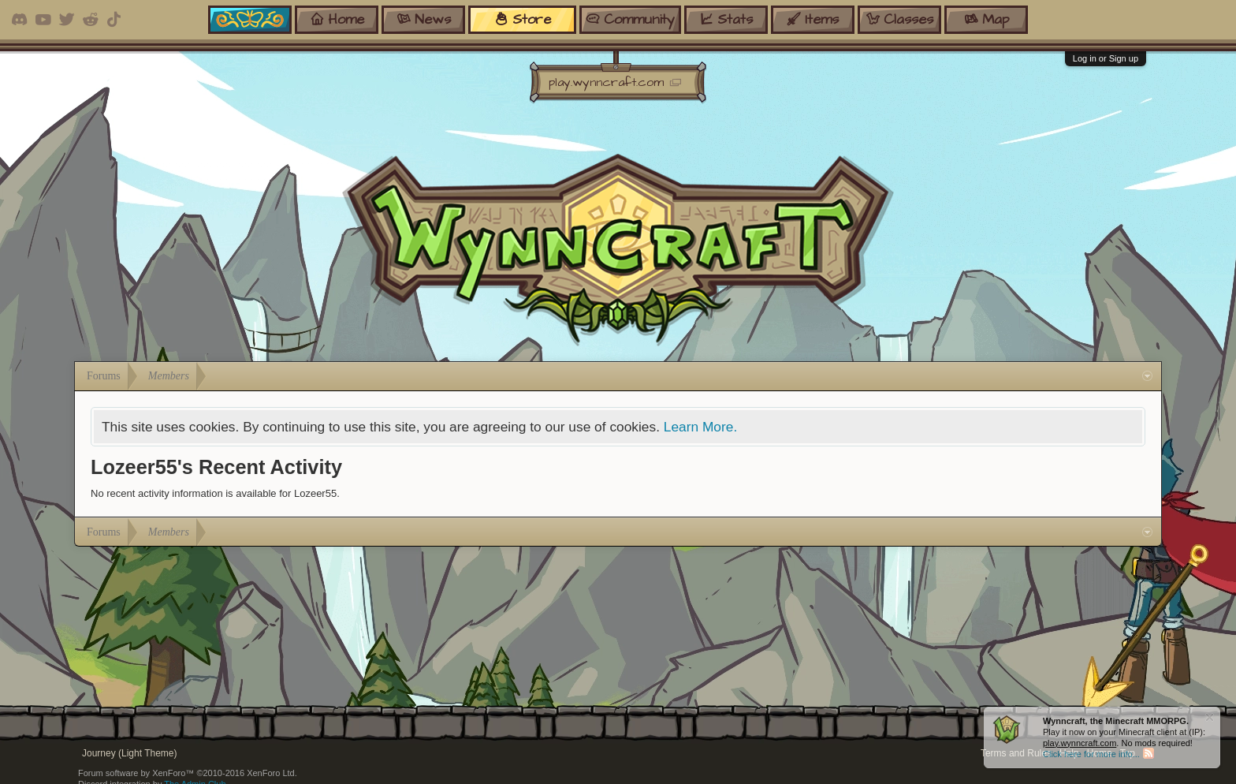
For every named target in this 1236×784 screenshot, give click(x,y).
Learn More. (700, 427)
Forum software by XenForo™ (187, 773)
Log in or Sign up (1105, 58)
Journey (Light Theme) (129, 753)
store (522, 19)
